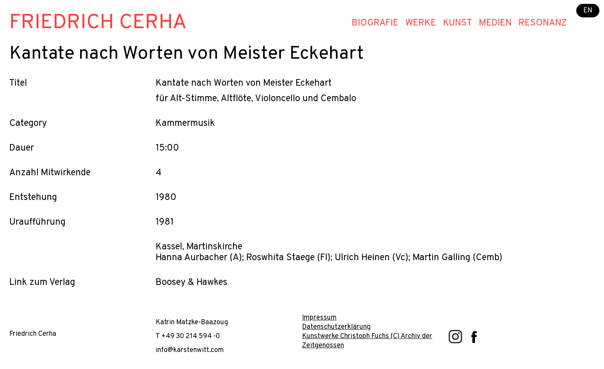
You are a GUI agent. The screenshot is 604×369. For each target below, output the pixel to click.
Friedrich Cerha (98, 23)
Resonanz (542, 23)
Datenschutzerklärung (336, 327)
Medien (495, 23)
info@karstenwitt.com (190, 350)
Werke (420, 23)
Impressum (319, 317)
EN (587, 10)
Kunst (457, 23)
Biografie (375, 23)
